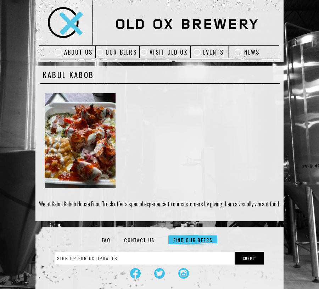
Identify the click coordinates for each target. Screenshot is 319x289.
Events (213, 52)
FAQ (106, 240)
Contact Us (139, 240)
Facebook (135, 273)
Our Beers (121, 52)
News (252, 52)
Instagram (183, 273)
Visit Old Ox (169, 52)
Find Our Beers (193, 240)
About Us (78, 52)
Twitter (159, 273)
